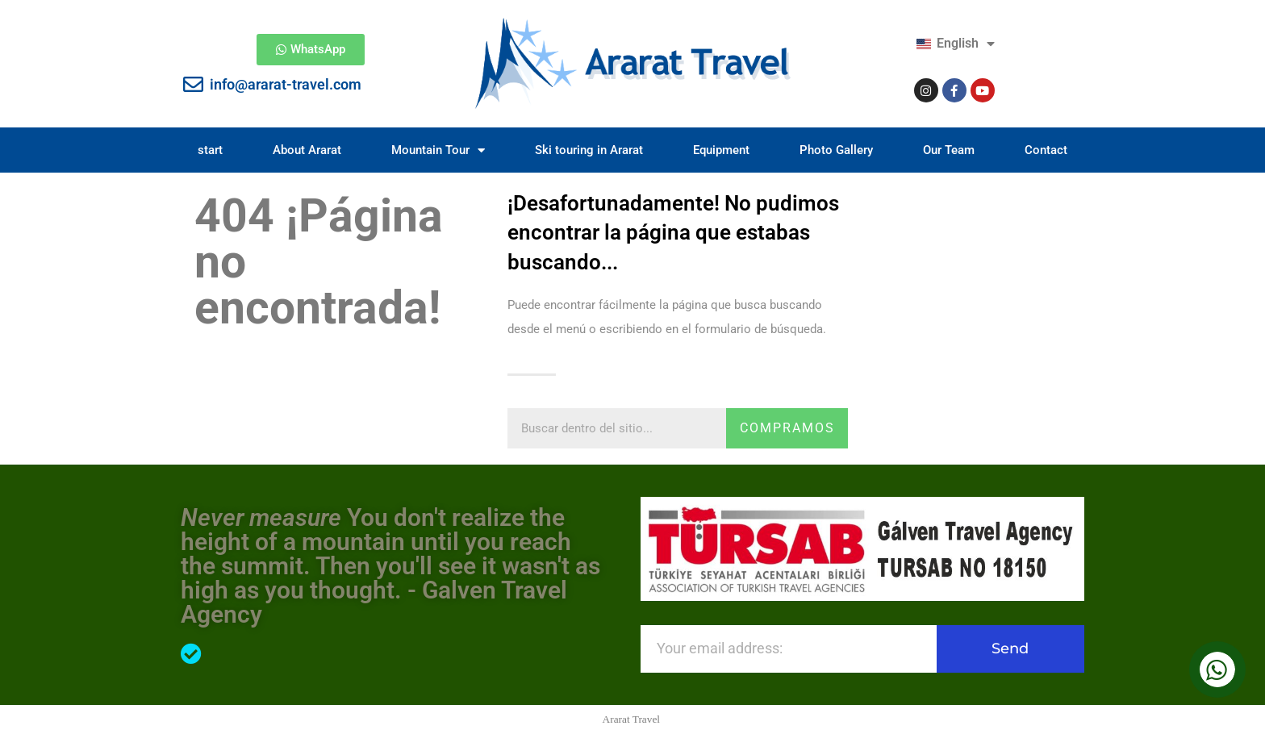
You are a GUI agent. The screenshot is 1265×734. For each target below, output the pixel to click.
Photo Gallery (836, 150)
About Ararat (307, 150)
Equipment (721, 150)
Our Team (949, 150)
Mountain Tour (438, 150)
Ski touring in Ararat (589, 150)
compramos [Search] (787, 428)
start (210, 150)
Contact (1046, 150)
